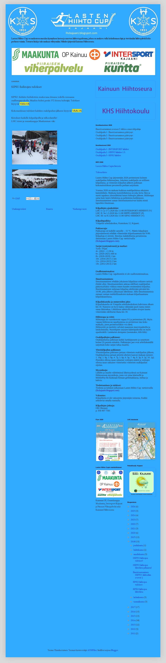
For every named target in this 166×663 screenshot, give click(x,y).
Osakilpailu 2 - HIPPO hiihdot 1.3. (110, 152)
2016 (133, 611)
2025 (133, 510)
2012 (133, 629)
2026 (133, 506)
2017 (133, 607)
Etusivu (49, 208)
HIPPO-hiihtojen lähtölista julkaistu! (142, 566)
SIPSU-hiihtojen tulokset (140, 583)
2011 (133, 633)
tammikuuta (139, 601)
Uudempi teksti (19, 208)
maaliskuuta (139, 554)
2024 (133, 515)
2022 (133, 523)
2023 (133, 519)
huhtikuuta (139, 549)
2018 (133, 541)
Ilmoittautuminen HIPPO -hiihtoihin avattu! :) (142, 575)
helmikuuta (139, 597)
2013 (133, 624)
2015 (133, 615)
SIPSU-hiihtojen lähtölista (140, 590)
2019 (133, 537)
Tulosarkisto (101, 172)
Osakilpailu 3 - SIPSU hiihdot (108, 155)
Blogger (114, 650)
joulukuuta (138, 545)
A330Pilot (92, 650)
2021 (133, 528)
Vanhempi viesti (80, 208)
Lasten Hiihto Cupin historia (108, 166)
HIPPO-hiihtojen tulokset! (140, 559)
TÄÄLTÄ (24, 103)
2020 (133, 532)
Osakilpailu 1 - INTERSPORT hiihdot (112, 149)
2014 (133, 620)
